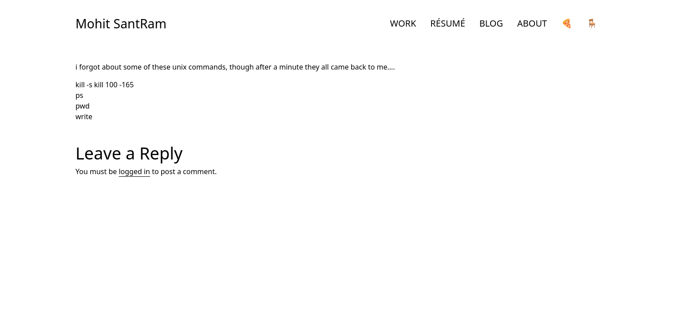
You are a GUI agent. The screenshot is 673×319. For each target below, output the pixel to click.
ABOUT (532, 23)
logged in (134, 171)
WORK (403, 23)
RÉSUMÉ (447, 23)
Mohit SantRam (120, 23)
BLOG (491, 23)
